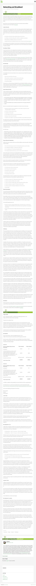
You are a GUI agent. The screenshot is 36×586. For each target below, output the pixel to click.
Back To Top (33, 584)
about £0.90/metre (26, 84)
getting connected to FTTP (22, 57)
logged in (7, 560)
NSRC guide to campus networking (17, 306)
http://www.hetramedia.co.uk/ (7, 553)
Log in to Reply (5, 556)
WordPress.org (5, 579)
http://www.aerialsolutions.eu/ (24, 552)
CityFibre (21, 307)
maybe (30, 41)
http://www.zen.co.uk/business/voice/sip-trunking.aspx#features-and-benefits (17, 386)
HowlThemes (6, 584)
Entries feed (4, 576)
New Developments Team (10, 58)
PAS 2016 (16, 24)
